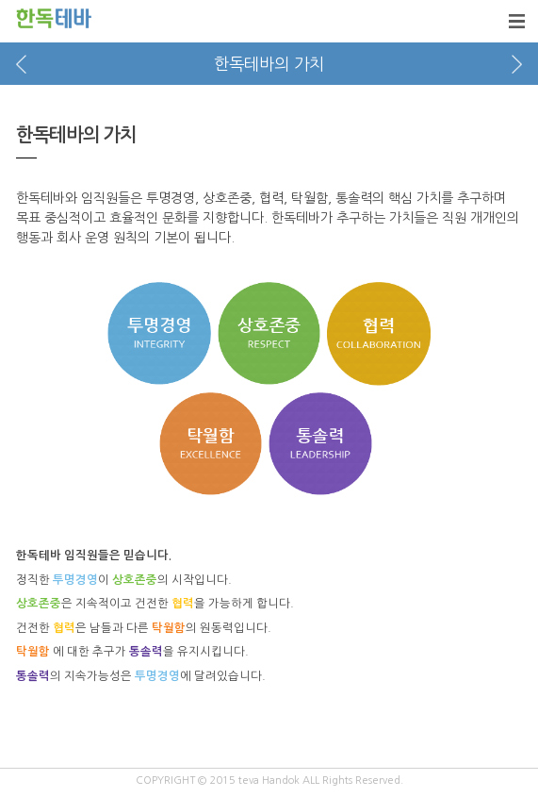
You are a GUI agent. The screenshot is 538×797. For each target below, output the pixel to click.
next (517, 63)
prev (21, 63)
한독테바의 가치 (269, 64)
